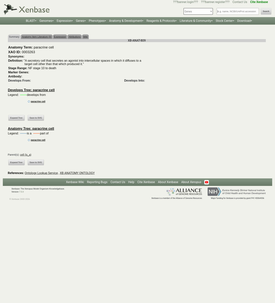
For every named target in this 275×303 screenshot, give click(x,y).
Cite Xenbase (146, 182)
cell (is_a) (25, 154)
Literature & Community (195, 21)
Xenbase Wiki (75, 182)
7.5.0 (21, 192)
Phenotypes (97, 21)
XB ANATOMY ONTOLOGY (77, 173)
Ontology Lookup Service (41, 173)
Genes (80, 21)
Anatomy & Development (125, 21)
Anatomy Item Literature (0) (36, 36)
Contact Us (239, 2)
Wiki (85, 36)
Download (244, 21)
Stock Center (224, 21)
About (191, 182)
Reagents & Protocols (160, 21)
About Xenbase (168, 182)
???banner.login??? (185, 2)
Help (131, 182)
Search (266, 11)
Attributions (75, 36)
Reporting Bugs (97, 182)
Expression (64, 21)
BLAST (30, 21)
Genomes (45, 21)
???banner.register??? (215, 2)
